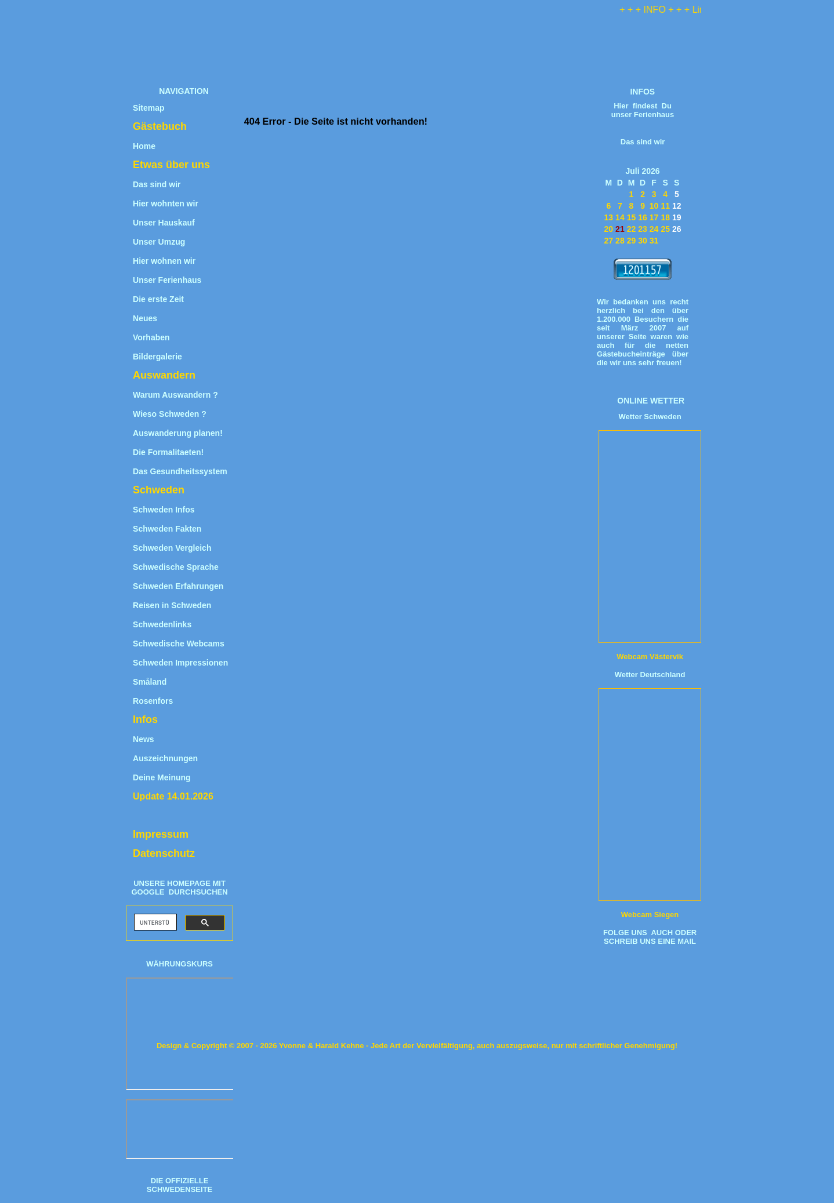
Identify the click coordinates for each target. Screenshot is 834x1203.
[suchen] (154, 922)
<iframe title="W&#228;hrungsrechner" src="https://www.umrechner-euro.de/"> (180, 1033)
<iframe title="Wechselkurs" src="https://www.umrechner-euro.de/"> (180, 1129)
